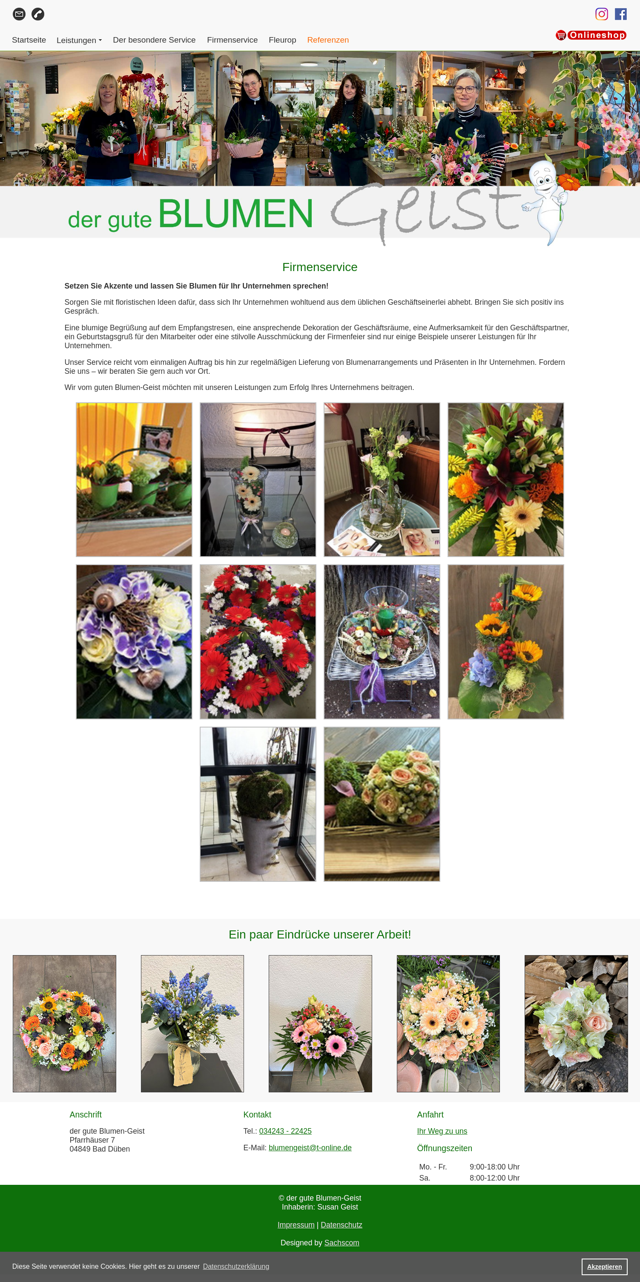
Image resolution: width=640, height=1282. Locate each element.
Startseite (29, 39)
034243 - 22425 (285, 1131)
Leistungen (76, 40)
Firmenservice (232, 39)
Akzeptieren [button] (604, 1266)
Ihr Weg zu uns (442, 1131)
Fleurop (282, 39)
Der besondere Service (154, 39)
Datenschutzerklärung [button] (236, 1266)
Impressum (296, 1225)
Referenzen (328, 39)
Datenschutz (341, 1225)
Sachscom (341, 1243)
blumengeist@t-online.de (310, 1147)
